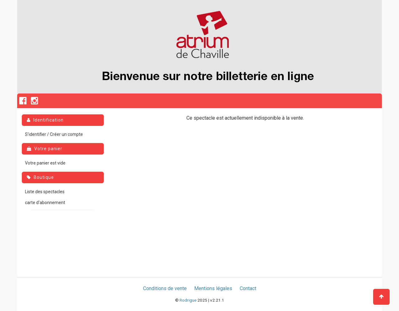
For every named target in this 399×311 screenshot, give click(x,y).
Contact (248, 288)
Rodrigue (188, 300)
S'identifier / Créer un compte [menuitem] (54, 134)
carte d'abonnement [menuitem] (45, 202)
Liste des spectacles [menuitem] (45, 191)
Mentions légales (213, 288)
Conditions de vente (165, 288)
